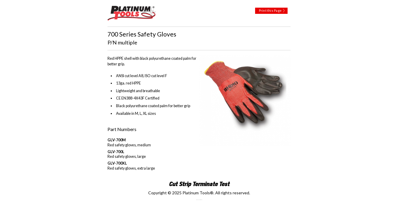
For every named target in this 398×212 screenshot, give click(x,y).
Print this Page (270, 10)
